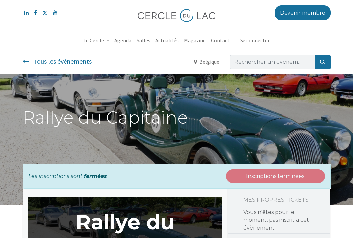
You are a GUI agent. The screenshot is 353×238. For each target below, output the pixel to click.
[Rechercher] (323, 62)
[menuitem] (123, 40)
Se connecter (255, 40)
